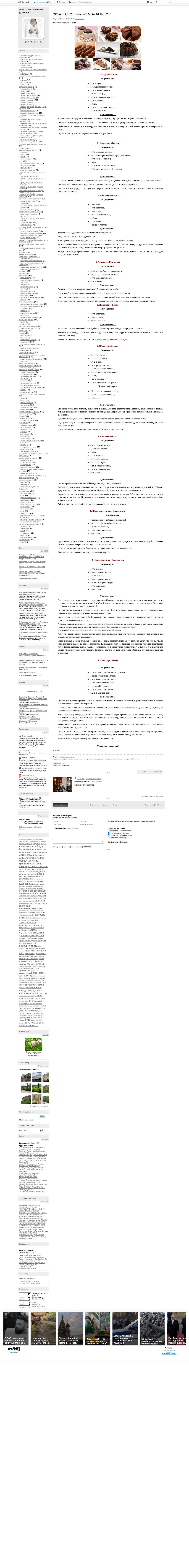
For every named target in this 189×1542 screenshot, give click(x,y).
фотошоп (34, 1015)
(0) (35, 559)
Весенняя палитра (33, 1052)
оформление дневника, (27, 376)
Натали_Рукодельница (35, 1227)
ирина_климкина (25, 1236)
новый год (23, 948)
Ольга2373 (23, 1229)
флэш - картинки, (26, 403)
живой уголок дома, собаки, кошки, (33, 76)
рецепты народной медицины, (31, 359)
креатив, (22, 273)
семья (30, 998)
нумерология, (25, 533)
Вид (152, 3)
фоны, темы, (25, 405)
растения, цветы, (25, 414)
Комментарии (38, 9)
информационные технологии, (31, 261)
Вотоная (34, 1222)
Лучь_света (33, 1225)
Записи (21, 9)
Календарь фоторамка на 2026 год (32, 562)
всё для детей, (25, 166)
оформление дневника (32, 953)
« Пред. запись (93, 805)
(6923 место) (23, 807)
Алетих (27, 1222)
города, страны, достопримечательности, (28, 149)
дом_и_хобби (39, 1235)
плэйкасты (36, 961)
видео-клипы (26, 846)
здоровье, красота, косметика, (30, 199)
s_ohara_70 (38, 1220)
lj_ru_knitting (34, 1281)
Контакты (169, 1352)
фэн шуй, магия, (26, 537)
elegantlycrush (24, 1218)
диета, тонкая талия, (28, 201)
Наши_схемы (24, 1257)
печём (22, 958)
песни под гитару (39, 956)
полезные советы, (27, 392)
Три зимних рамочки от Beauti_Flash (33, 632)
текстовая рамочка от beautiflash (36, 1006)
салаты (43, 993)
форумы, (22, 489)
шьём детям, (25, 502)
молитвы (31, 936)
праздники (25, 968)
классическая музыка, (28, 340)
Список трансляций (27, 1278)
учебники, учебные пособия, (30, 520)
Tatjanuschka (33, 1214)
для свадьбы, (25, 434)
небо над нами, (26, 493)
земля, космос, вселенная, (29, 212)
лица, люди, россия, (26, 320)
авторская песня (38, 839)
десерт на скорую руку (113, 759)
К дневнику (106, 805)
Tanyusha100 (20, 13)
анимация (32, 841)
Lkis (34, 1155)
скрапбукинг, (25, 449)
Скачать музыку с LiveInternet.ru (34, 768)
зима (37, 884)
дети (21, 874)
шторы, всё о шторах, (28, 238)
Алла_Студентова (39, 1160)
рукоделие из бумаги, (28, 447)
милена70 (22, 1182)
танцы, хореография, (27, 478)
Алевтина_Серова (26, 1160)
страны (38, 1001)
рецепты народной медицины (30, 989)
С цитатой (151, 796)
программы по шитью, (28, 498)
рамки (34, 972)
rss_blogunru (23, 1283)
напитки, (23, 289)
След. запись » (118, 805)
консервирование (27, 908)
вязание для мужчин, (28, 98)
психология (34, 968)
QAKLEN (81, 779)
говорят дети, (25, 168)
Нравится (146, 771)
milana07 (30, 1157)
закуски (39, 881)
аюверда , (24, 526)
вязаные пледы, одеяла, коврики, (32, 115)
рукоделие (33, 993)
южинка (30, 1238)
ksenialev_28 (23, 1220)
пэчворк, (23, 445)
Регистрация (40, 2)
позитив (22, 964)
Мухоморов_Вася (33, 1182)
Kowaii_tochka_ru (25, 1261)
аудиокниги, (24, 67)
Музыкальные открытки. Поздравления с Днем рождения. (32, 654)
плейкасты (24, 961)
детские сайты (30, 874)
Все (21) (45, 1035)
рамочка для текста (31, 978)
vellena (39, 1158)
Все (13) (45, 685)
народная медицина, (26, 353)
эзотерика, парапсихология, (29, 524)
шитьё (28, 1020)
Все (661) (45, 1139)
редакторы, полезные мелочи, (31, 267)
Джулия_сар (42, 1222)
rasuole (31, 1220)
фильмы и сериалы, (27, 467)
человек (40, 1017)
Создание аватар (28, 775)
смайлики (74, 828)
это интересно (31, 1025)
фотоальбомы (24, 1015)
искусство (34, 898)
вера (43, 843)
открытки (30, 950)
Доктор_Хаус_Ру (34, 1166)
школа (35, 1020)
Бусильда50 (23, 1162)
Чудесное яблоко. (26, 672)
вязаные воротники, (27, 111)
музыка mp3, (25, 342)
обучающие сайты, (27, 473)
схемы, (23, 400)
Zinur (44, 1158)
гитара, (23, 337)
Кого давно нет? (25, 1147)
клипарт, (23, 381)
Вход (49, 2)
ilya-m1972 (35, 1143)
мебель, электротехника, (29, 231)
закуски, (23, 284)
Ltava (38, 1155)
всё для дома (33, 849)
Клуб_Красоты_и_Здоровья (29, 1173)
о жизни (30, 948)
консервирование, (27, 287)
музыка (39, 935)
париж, (22, 157)
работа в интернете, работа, (29, 412)
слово (35, 998)
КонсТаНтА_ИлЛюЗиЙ (27, 1175)
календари (31, 901)
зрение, (23, 203)
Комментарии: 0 (35, 719)
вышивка (35, 852)
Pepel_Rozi (38, 1157)
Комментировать (60, 805)
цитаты (35, 1017)
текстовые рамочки (30, 1008)
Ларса (35, 1177)
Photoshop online (28, 757)
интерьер (24, 898)
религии (22, 988)
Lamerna (35, 1153)
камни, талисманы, (26, 254)
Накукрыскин (23, 829)
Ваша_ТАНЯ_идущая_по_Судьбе (31, 1164)
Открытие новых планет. (29, 675)
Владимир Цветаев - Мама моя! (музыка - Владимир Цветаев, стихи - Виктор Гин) (33, 699)
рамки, (22, 398)
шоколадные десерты (67, 759)
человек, (23, 216)
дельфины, (24, 74)
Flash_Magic (31, 1151)
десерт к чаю (81, 759)
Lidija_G (29, 1211)
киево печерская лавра (26, 903)
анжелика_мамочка (26, 1235)
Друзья (28, 9)
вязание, (22, 91)
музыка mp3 (25, 938)
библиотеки (27, 844)
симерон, (23, 535)
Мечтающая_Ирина (40, 1180)
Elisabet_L (23, 1151)
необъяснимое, (26, 225)
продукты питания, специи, (30, 297)
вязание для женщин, (28, 96)
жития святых (38, 879)
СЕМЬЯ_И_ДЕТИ (25, 1190)
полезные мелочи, (25, 407)
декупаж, (23, 432)
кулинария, (23, 275)
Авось (73, 2)
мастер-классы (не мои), (28, 326)
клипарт (37, 903)
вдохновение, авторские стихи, (31, 304)
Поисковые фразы (38, 1306)
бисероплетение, (26, 425)
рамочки (29, 982)
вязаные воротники (27, 869)
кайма (25, 901)
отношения (41, 950)
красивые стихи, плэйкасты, (30, 306)
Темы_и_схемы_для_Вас (28, 1259)
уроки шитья (32, 1013)
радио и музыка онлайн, (29, 348)
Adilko (29, 1205)
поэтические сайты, (27, 313)
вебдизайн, (24, 379)
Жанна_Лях (23, 1168)
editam (39, 1216)
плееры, (23, 390)
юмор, (21, 542)
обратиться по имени (93, 779)
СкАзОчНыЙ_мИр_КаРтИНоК (30, 1255)
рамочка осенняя (32, 980)
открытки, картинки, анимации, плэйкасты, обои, (30, 366)
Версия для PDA (169, 1350)
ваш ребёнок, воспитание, (30, 163)
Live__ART (36, 1261)
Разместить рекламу (169, 1353)
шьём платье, (25, 507)
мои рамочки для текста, (29, 385)
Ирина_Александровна (27, 1224)
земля (33, 884)
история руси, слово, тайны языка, (31, 244)
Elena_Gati (32, 1207)
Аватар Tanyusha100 (33, 28)
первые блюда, (26, 291)
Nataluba (36, 1211)
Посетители (36, 1304)
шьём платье (31, 1023)
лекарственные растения (30, 928)
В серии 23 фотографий (39, 1106)
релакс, (22, 416)
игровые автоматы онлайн (32, 893)
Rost (44, 1157)
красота (30, 917)
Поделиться (157, 771)
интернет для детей (38, 896)
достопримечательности (31, 876)
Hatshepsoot (40, 1151)
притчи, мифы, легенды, (29, 317)
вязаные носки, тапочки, (29, 113)
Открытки (25, 750)
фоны (41, 1013)
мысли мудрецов (31, 940)
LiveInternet (23, 2)
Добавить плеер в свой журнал (30, 827)
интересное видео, (26, 223)
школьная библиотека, (28, 522)
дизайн (40, 874)
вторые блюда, (25, 278)
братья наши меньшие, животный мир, (33, 70)
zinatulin (22, 1222)
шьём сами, (24, 509)
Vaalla (40, 1214)
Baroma (28, 1149)
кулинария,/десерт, (67, 757)
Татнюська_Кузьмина (27, 1231)
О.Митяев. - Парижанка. (28, 721)
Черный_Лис (40, 1191)
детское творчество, (28, 176)
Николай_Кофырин (26, 1184)
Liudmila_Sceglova (25, 1155)
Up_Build (33, 1265)
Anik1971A (36, 1205)
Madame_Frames (25, 1266)
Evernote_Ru (42, 1259)
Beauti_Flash (35, 1149)
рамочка (34, 976)
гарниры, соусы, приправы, (30, 280)
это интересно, (24, 540)
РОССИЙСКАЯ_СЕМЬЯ (36, 1188)
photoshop (23, 839)
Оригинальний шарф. (27, 578)
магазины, (23, 324)
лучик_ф (43, 1236)
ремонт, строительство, (29, 236)
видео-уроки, (25, 513)
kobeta (40, 1218)
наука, (21, 361)
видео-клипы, (25, 335)
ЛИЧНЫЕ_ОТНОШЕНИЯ (28, 1179)
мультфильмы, (25, 465)
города (35, 871)
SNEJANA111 (24, 1213)
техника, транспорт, (26, 480)
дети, (21, 161)
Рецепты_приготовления (33, 1186)
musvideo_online (35, 1283)
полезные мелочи (36, 964)
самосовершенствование (27, 996)
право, (22, 322)
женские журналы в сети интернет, (33, 144)
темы (44, 1008)
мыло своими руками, (28, 329)
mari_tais (43, 1155)
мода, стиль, (23, 331)
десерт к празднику (96, 759)
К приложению (43, 816)
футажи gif (23, 1018)
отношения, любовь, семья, (29, 370)
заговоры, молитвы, (27, 421)
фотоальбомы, (24, 491)
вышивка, (23, 429)
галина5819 (23, 1166)
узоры (21, 1011)
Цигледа (44, 1231)
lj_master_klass (24, 1281)
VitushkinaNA (23, 1216)
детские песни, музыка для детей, (32, 172)
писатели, (24, 311)
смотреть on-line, (25, 462)
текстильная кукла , (27, 451)
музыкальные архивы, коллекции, (32, 344)
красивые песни (38, 912)
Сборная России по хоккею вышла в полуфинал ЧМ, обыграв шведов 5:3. (33, 662)
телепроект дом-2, (27, 374)
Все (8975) (44, 589)
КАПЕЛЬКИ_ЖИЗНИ (26, 1263)
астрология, (24, 529)
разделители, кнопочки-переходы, (32, 394)
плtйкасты (35, 959)
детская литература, (27, 170)
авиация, (23, 482)
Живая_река (32, 1168)
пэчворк (34, 970)
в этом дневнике (27, 1120)
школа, (21, 511)
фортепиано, (25, 350)
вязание (31, 855)
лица (42, 928)
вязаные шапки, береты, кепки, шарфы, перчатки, (31, 132)
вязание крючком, (26, 100)
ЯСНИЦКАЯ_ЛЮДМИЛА (28, 1233)
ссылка (98, 781)
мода (34, 930)
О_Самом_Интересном (27, 1268)
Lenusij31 (22, 1211)
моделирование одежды (29, 933)
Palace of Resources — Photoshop (32, 567)
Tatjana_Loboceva (25, 1158)
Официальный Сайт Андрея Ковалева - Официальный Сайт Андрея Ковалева (31, 557)
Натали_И (23, 1227)
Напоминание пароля (86, 824)
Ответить (143, 796)
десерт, (23, 282)
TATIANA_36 (23, 1214)
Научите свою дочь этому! (29, 613)
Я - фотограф (27, 736)
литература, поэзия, (26, 302)
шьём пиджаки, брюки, (28, 504)
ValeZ (34, 1158)
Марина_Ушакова (25, 1180)
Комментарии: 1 (35, 702)
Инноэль (41, 1168)
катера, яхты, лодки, (27, 487)
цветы (29, 1017)
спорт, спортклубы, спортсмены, (31, 475)
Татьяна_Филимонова (27, 1191)
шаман (21, 1020)
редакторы (31, 985)
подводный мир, (26, 89)
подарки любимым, (27, 372)
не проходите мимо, (26, 363)
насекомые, (24, 82)
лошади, (23, 80)
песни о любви (26, 956)
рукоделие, (23, 423)
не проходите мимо (28, 944)
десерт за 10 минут (131, 759)
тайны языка (30, 1004)
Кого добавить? (38, 1147)
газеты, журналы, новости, (28, 142)
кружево (37, 918)
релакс (41, 985)
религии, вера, (24, 418)
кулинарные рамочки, (28, 383)
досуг (21, 879)
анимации (23, 841)
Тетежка (38, 1231)
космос (40, 908)
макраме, (23, 436)
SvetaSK (44, 1213)
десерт (41, 871)
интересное (24, 896)
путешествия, (24, 409)
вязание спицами (38, 866)
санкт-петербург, (26, 159)
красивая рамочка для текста (28, 910)
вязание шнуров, (26, 104)
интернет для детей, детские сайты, (33, 179)
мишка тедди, (25, 438)
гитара (29, 871)
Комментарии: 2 (35, 714)
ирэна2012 (36, 1236)
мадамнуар (23, 1238)
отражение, (24, 309)
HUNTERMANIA (25, 1209)
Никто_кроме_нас (40, 1184)
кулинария (32, 920)
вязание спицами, (26, 102)
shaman (30, 839)
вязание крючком (28, 862)
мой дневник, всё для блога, (30, 388)
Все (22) (45, 732)
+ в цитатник (79, 19)
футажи (41, 1015)
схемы (22, 1003)
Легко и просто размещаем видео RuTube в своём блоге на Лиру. (32, 604)
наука (31, 943)
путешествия (25, 970)
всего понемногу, (26, 427)
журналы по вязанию (27, 881)
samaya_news (40, 1263)
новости (40, 946)
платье (41, 959)
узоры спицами (31, 1011)
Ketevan (22, 1153)
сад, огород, (23, 456)
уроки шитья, (25, 500)
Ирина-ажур (23, 1171)
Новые (159, 805)
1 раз (63, 763)
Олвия (21, 1186)
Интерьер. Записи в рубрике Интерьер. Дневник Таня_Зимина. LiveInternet (32, 573)
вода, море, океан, (26, 87)
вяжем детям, (25, 93)
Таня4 (40, 1229)
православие (23, 966)
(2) (20, 657)
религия (29, 988)
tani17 (45, 1220)
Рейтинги (62, 2)
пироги (29, 959)
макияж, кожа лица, (27, 210)
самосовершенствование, (28, 458)
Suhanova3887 (35, 1213)
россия (23, 993)
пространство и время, (28, 214)
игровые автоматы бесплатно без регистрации (32, 889)
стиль (32, 1001)
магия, (22, 531)
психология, (24, 460)
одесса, (23, 154)
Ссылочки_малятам (36, 1257)
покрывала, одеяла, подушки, (31, 233)
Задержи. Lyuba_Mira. (27, 717)
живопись (28, 879)
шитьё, (21, 495)
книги (44, 903)
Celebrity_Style (24, 1265)
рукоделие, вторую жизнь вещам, (31, 454)
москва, (23, 152)
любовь (23, 930)
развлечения (25, 973)
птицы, (22, 84)
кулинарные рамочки (27, 923)
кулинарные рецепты (30, 925)
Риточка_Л (23, 1188)
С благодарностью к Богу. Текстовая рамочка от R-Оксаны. (33, 623)
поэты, (22, 315)
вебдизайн (36, 844)
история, (22, 252)
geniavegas (34, 1218)
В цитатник (159, 796)
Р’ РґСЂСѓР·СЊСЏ (35, 42)
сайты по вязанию (27, 140)
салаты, (23, 300)
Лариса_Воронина (26, 1177)
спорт (26, 1001)
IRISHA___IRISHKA (38, 1209)
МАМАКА (41, 1225)
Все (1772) (44, 1201)
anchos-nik (33, 1216)
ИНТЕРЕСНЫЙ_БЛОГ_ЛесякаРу (31, 1169)
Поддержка (148, 2)
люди (29, 930)
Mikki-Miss (23, 1157)
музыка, (22, 333)
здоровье (24, 883)
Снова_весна (32, 1229)
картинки (40, 900)
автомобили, (25, 484)
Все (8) (45, 650)
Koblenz (28, 1153)
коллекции (25, 906)
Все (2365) (44, 551)
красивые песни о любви (26, 915)
